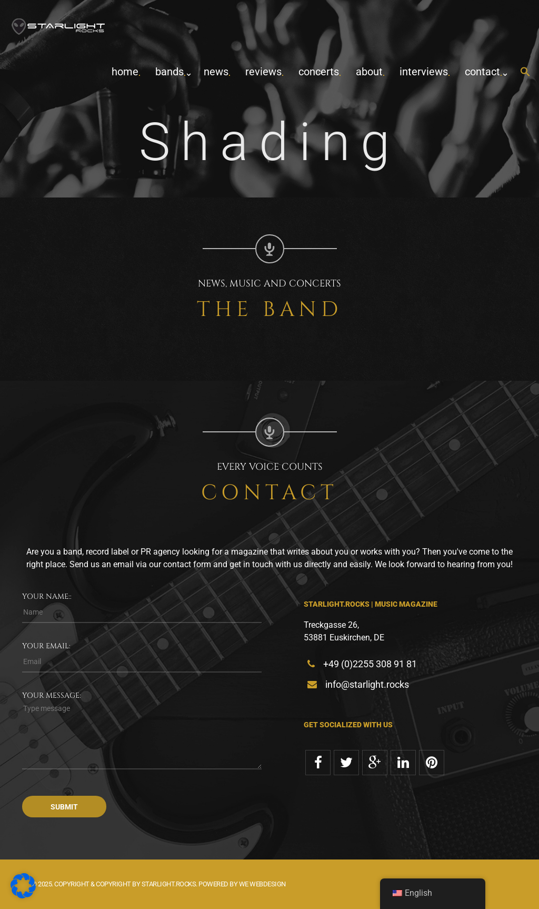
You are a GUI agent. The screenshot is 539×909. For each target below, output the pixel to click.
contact (482, 71)
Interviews (424, 71)
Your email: (46, 646)
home (125, 71)
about (369, 71)
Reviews (263, 71)
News (216, 71)
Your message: (51, 695)
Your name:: (47, 596)
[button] (525, 72)
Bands (169, 71)
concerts (318, 71)
